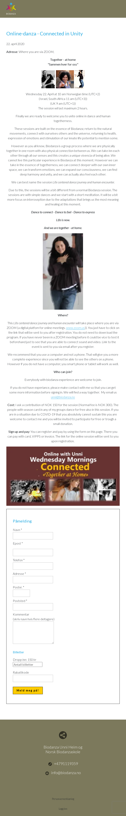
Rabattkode (21, 672)
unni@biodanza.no (63, 397)
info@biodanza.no (63, 772)
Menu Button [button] (116, 6)
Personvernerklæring (63, 798)
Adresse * (19, 573)
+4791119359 (63, 763)
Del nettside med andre (63, 735)
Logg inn (63, 808)
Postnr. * (18, 587)
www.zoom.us (75, 328)
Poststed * (20, 601)
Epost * (18, 543)
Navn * (17, 530)
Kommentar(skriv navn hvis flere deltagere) (33, 616)
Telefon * (19, 560)
